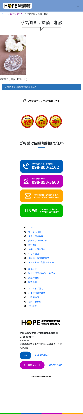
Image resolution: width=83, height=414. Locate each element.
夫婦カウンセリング (37, 240)
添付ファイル (16, 13)
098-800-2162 (42, 355)
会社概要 (32, 306)
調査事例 (32, 282)
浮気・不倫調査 (35, 236)
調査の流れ (33, 277)
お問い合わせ (34, 301)
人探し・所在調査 (36, 249)
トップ (3, 13)
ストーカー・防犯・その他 (41, 262)
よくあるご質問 (35, 288)
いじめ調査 (33, 253)
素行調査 (32, 244)
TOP (30, 227)
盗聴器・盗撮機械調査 (38, 258)
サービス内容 (34, 231)
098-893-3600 (55, 365)
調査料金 (32, 268)
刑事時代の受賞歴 (36, 292)
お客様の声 (33, 297)
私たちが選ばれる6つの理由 (41, 273)
